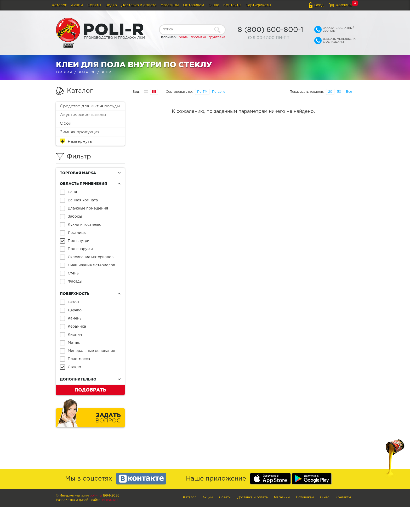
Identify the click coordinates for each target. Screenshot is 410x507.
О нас (213, 5)
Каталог (59, 5)
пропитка (198, 37)
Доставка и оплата (138, 5)
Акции (77, 5)
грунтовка (217, 37)
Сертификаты (258, 5)
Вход (318, 5)
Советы (94, 5)
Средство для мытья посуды (90, 106)
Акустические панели (83, 114)
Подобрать (90, 389)
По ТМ (202, 91)
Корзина (344, 5)
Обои (65, 123)
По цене (218, 91)
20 (330, 91)
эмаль (183, 37)
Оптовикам (193, 5)
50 (339, 91)
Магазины (170, 5)
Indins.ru (109, 500)
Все (349, 91)
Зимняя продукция (80, 132)
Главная (64, 72)
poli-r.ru (96, 495)
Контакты (232, 5)
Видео (111, 5)
